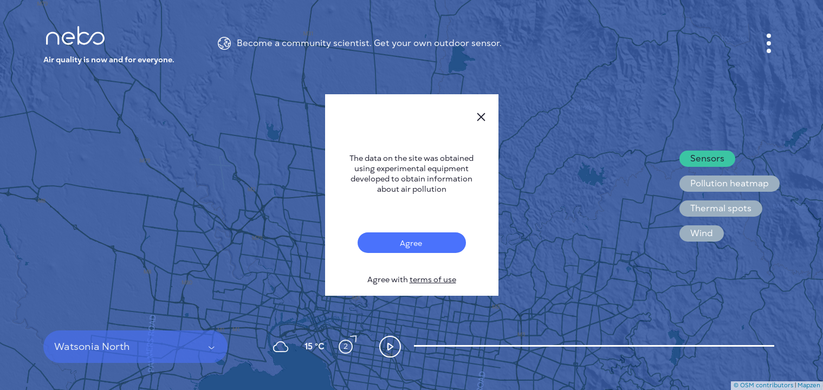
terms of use (433, 280)
